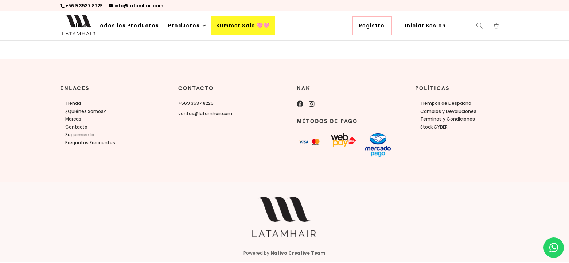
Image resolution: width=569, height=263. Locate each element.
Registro (372, 26)
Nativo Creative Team (298, 253)
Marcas (73, 119)
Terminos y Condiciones (447, 119)
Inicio (78, 26)
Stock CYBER (434, 127)
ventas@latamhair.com (205, 113)
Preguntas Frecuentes (90, 143)
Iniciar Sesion (425, 26)
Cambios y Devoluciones (448, 111)
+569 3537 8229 (196, 103)
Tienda (73, 103)
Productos (184, 26)
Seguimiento (79, 135)
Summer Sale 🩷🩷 (243, 26)
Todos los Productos (127, 26)
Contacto (76, 127)
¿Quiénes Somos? (85, 111)
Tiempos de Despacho (445, 103)
